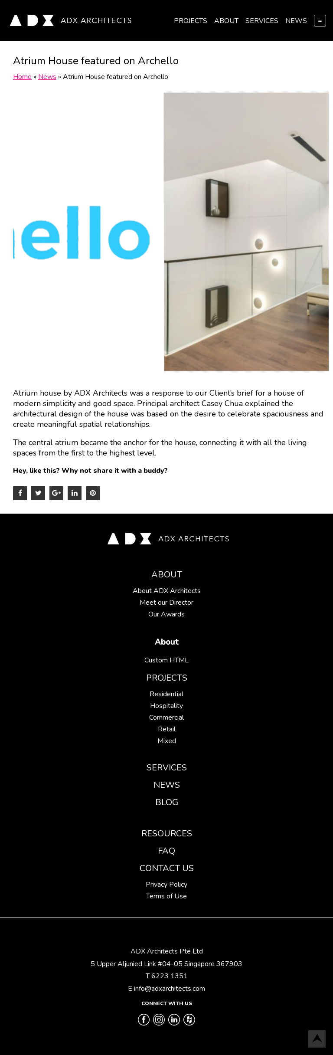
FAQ (166, 851)
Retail (167, 729)
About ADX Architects (167, 591)
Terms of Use (166, 896)
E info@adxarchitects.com (166, 988)
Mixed (166, 741)
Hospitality (166, 706)
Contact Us (167, 868)
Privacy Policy (166, 884)
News (296, 21)
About (226, 21)
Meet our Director (166, 602)
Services (261, 21)
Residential (166, 694)
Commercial (166, 717)
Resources (166, 833)
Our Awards (166, 614)
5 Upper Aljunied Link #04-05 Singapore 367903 (166, 964)
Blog (166, 802)
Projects (190, 21)
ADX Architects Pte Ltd (167, 951)
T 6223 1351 (167, 976)
